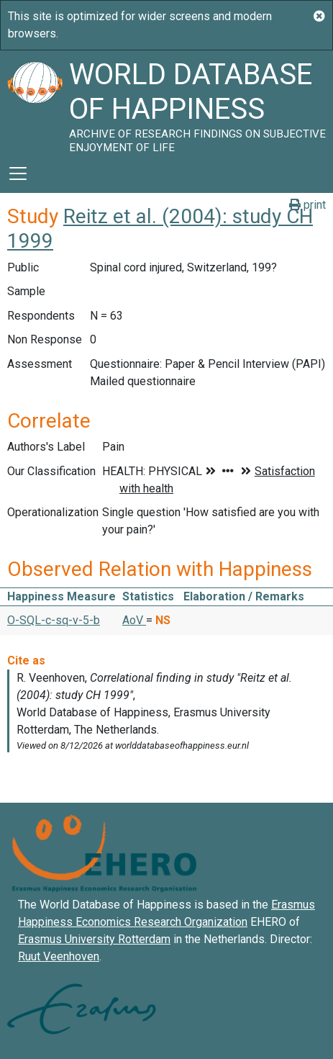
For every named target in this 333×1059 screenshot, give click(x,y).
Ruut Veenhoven (58, 956)
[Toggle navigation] (18, 173)
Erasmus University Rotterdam (94, 939)
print (307, 205)
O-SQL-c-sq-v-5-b (53, 620)
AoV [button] (134, 620)
